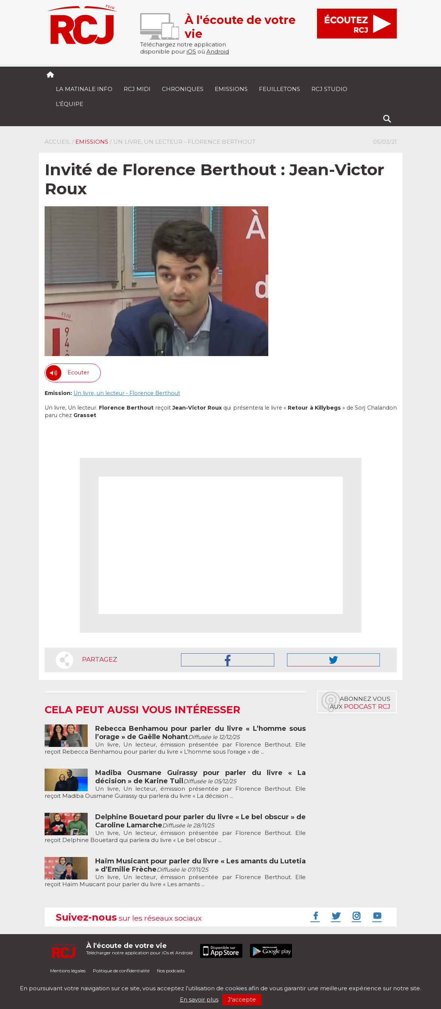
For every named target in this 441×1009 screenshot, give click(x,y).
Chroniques (182, 88)
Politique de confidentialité (121, 970)
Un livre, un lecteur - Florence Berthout (126, 393)
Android (217, 51)
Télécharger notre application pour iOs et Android (139, 948)
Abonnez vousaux (360, 702)
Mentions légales (67, 970)
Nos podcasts (171, 970)
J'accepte (242, 999)
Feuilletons (279, 88)
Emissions (231, 88)
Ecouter (78, 372)
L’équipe (69, 103)
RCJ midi (137, 88)
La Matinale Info (84, 88)
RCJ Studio (329, 88)
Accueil (57, 141)
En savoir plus (199, 999)
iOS (191, 51)
